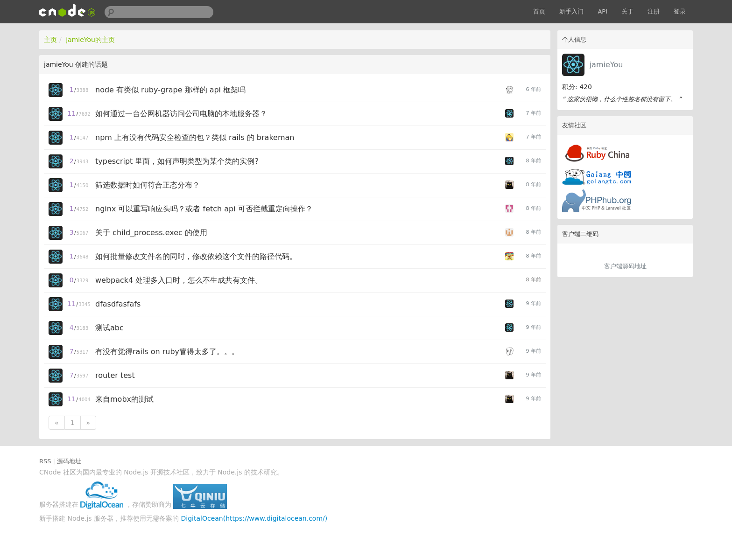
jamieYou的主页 (90, 39)
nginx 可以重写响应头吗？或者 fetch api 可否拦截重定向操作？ (204, 208)
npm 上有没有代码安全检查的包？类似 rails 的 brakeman (194, 137)
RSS (45, 461)
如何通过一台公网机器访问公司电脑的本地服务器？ (181, 113)
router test (115, 375)
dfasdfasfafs (118, 304)
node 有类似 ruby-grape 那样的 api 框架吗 (170, 89)
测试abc (109, 327)
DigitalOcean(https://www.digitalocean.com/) (254, 518)
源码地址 (69, 461)
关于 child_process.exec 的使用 (151, 232)
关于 (627, 11)
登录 (680, 11)
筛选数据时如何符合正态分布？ (147, 185)
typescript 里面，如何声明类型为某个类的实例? (177, 161)
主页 (50, 39)
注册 (654, 11)
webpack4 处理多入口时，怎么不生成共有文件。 (178, 280)
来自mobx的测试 (124, 399)
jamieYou (606, 64)
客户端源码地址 (625, 266)
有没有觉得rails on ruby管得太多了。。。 (167, 351)
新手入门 (571, 11)
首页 (539, 11)
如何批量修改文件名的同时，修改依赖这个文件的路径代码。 (196, 256)
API (602, 11)
